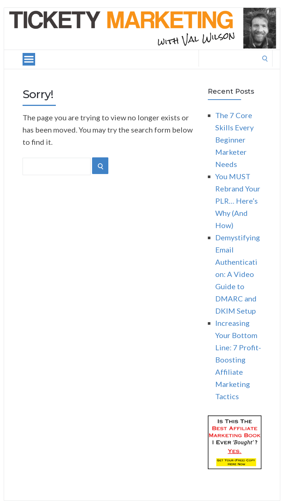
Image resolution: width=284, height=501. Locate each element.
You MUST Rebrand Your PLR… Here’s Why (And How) (237, 201)
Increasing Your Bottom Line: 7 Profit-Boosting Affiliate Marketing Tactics (238, 359)
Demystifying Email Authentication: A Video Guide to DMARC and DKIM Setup (237, 274)
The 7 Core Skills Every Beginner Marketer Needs (234, 139)
